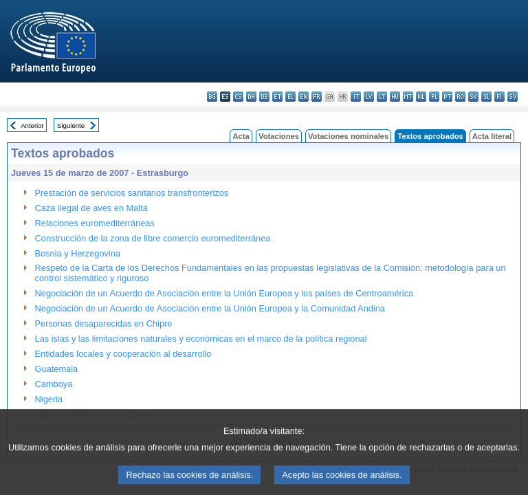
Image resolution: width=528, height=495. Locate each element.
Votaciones (278, 136)
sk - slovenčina (473, 96)
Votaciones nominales (348, 136)
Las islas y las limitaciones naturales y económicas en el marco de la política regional (201, 338)
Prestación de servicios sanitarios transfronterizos (132, 193)
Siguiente (71, 125)
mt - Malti (408, 96)
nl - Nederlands (421, 96)
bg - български (212, 96)
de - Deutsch (264, 96)
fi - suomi (499, 96)
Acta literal (492, 136)
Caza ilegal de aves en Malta (91, 208)
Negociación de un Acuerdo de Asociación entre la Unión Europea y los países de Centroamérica (224, 293)
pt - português (447, 96)
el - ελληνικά (290, 96)
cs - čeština (238, 96)
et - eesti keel (277, 96)
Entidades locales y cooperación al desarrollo (123, 354)
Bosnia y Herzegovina (77, 253)
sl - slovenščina (486, 96)
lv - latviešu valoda (369, 96)
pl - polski (434, 96)
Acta (240, 136)
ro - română (460, 96)
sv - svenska (512, 96)
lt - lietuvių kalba (382, 96)
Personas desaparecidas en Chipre (104, 323)
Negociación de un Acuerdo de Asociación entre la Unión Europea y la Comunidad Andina (210, 308)
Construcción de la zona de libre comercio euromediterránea (153, 238)
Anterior (32, 125)
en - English (303, 96)
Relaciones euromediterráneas (95, 223)
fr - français (316, 96)
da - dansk (251, 96)
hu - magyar (395, 96)
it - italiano (356, 96)
